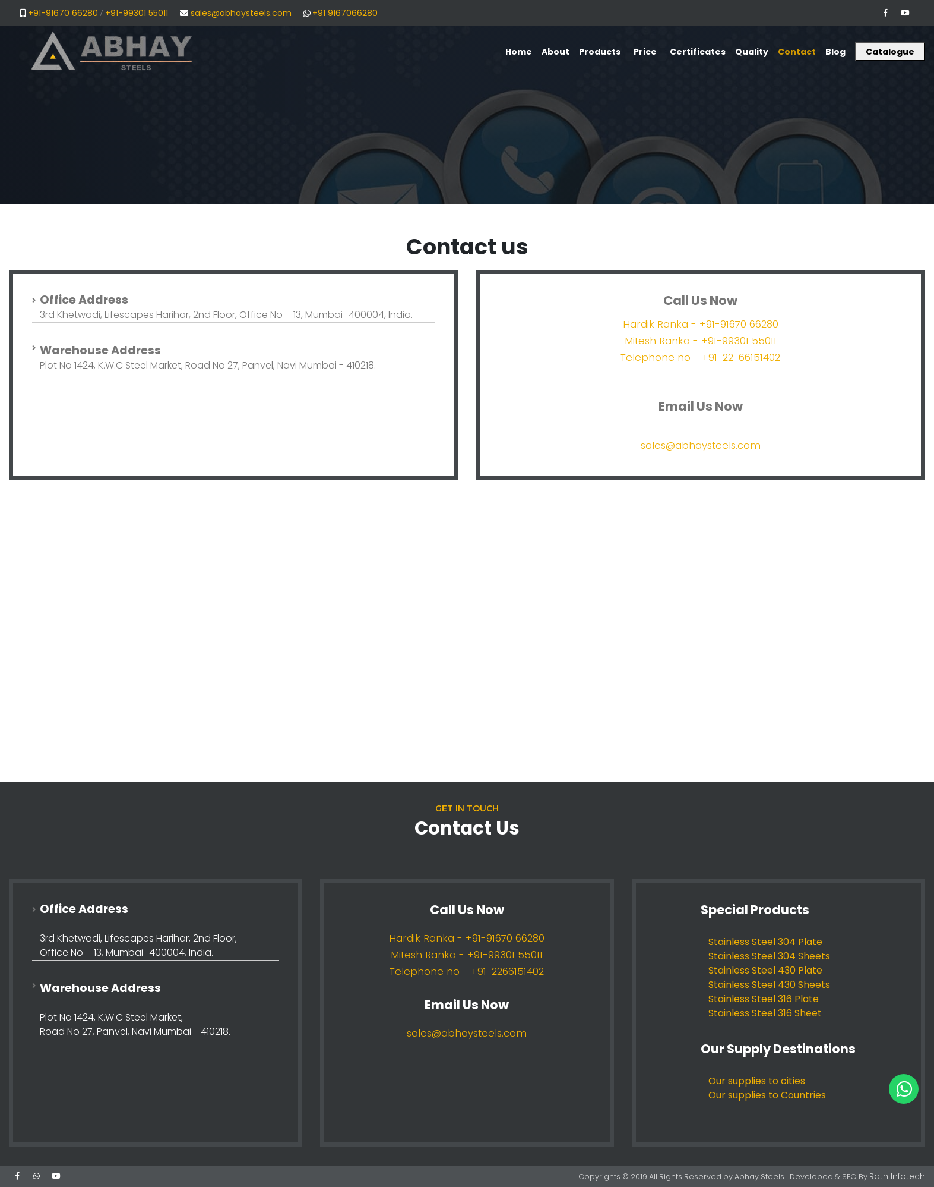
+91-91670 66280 (63, 13)
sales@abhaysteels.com (241, 13)
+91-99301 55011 (136, 13)
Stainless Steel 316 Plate (763, 999)
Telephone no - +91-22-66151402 (700, 357)
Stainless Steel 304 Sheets (769, 956)
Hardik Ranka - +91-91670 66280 (700, 324)
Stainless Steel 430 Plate (765, 970)
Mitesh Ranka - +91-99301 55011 (701, 341)
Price (645, 52)
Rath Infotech (900, 1176)
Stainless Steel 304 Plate (765, 942)
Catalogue (890, 52)
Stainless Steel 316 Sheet (765, 1013)
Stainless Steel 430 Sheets (769, 984)
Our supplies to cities (756, 1081)
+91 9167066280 (345, 13)
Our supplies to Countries (767, 1095)
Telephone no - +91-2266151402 (467, 971)
